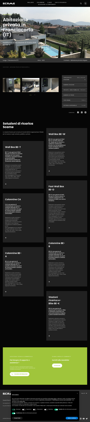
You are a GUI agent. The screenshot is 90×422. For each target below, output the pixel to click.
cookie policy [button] (22, 401)
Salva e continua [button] (72, 418)
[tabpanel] (11, 85)
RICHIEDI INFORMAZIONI (20, 374)
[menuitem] (30, 2)
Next (34, 94)
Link (23, 165)
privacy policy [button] (53, 398)
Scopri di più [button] (17, 418)
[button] (77, 393)
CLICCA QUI (57, 365)
